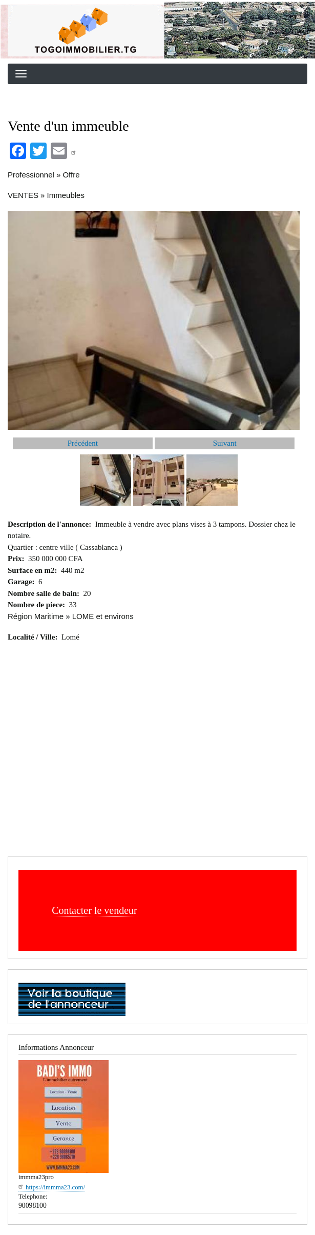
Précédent (83, 443)
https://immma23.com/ (51, 1187)
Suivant (225, 443)
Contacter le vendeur (94, 910)
